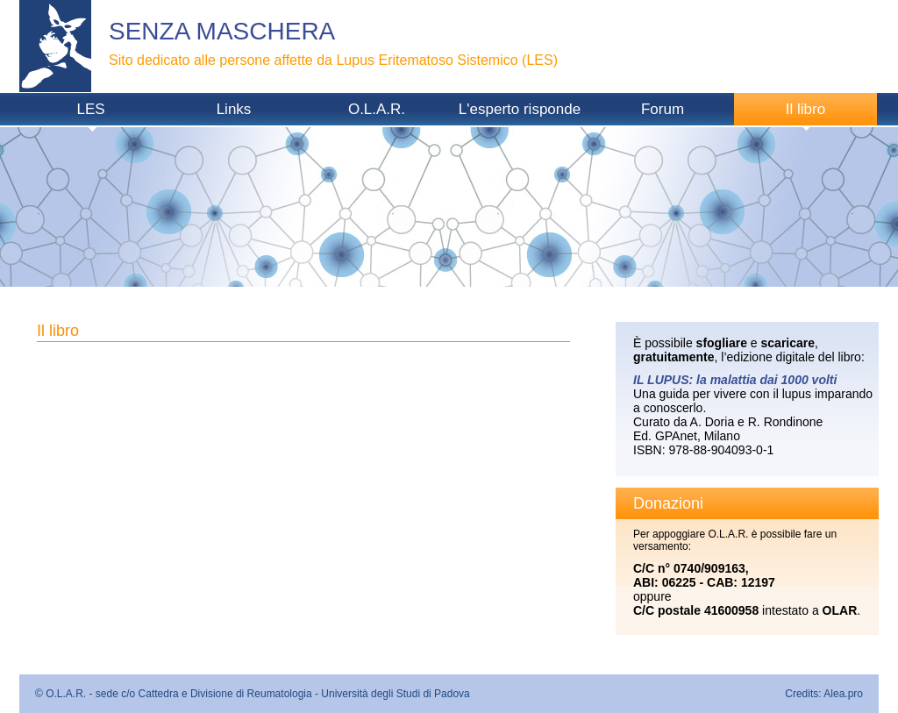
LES (90, 109)
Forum (662, 109)
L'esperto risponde (520, 109)
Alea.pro (843, 694)
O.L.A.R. (376, 109)
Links (234, 109)
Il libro (805, 109)
